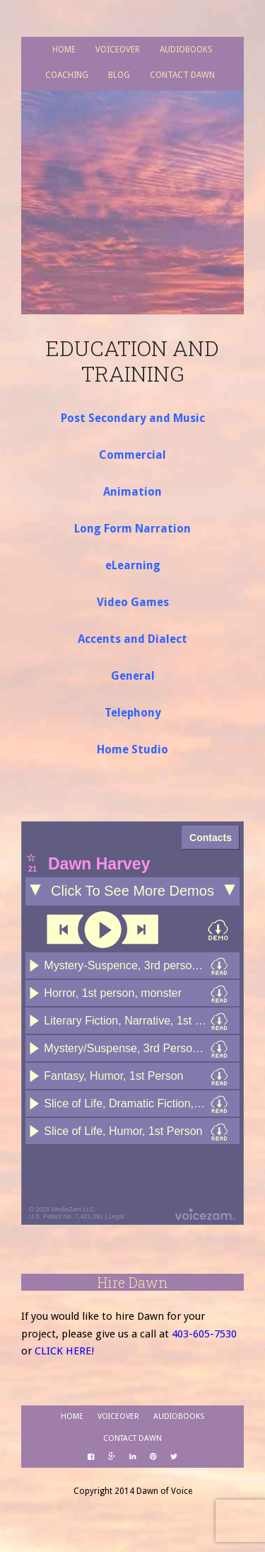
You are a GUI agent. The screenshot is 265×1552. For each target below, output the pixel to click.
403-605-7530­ (204, 1334)
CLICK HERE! (64, 1351)
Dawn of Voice (132, 183)
